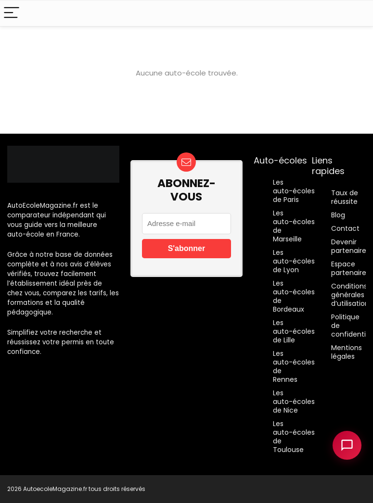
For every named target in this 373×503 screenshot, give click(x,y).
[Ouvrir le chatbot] (347, 445)
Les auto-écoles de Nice (294, 401)
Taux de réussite (344, 197)
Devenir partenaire (348, 246)
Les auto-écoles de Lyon (294, 261)
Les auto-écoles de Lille (294, 331)
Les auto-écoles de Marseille (294, 226)
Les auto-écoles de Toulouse (294, 436)
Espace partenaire (348, 268)
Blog (338, 215)
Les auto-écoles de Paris (294, 190)
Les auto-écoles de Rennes (294, 366)
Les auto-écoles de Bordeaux (294, 296)
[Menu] (11, 13)
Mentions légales (346, 352)
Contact (345, 228)
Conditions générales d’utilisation (350, 294)
